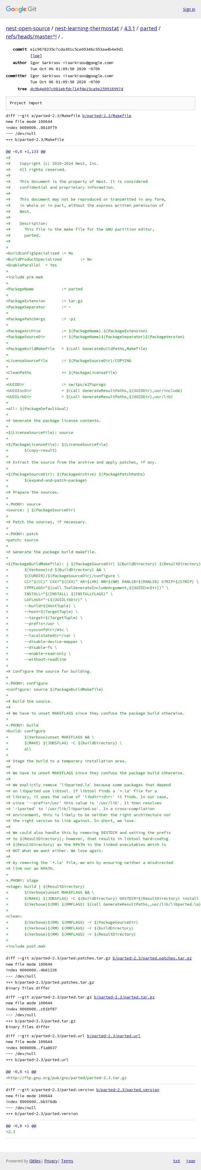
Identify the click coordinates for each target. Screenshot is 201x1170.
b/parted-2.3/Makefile (106, 115)
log (36, 55)
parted (148, 28)
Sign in (189, 9)
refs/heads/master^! (31, 36)
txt (176, 1160)
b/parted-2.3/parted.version (127, 1089)
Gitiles (35, 1161)
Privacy (51, 1161)
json (190, 1160)
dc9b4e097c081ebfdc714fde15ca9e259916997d (76, 88)
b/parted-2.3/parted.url (114, 1035)
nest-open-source (28, 28)
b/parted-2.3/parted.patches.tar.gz (152, 958)
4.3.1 (129, 28)
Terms (67, 1161)
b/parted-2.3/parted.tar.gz (124, 997)
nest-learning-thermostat (87, 28)
